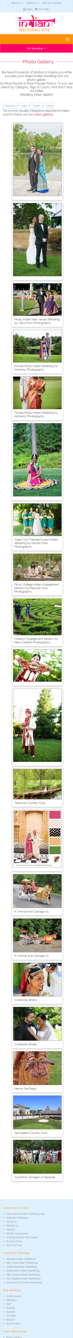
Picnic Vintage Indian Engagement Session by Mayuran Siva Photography (36, 588)
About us (11, 1221)
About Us (16, 3)
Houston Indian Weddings (21, 1258)
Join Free (43, 9)
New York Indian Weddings (22, 1262)
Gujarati (10, 1311)
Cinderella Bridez (25, 1000)
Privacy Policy (14, 1241)
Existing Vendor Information (22, 1237)
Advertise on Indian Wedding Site (25, 1213)
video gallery (43, 114)
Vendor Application (17, 1233)
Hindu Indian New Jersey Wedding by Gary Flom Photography (37, 321)
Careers (10, 1229)
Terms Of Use (14, 1245)
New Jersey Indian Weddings (23, 1274)
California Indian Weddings (21, 1266)
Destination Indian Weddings (23, 1270)
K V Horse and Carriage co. (31, 911)
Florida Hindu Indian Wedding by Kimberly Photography (36, 367)
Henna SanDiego (25, 1088)
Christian (11, 1315)
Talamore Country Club (29, 803)
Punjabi (10, 1307)
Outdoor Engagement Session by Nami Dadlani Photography (36, 640)
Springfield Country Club (30, 1133)
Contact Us (32, 3)
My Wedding (36, 48)
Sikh (8, 1304)
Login (29, 9)
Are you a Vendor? (52, 3)
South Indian (13, 1323)
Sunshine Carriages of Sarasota (34, 1177)
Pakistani (11, 1300)
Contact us (12, 1225)
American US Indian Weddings (24, 1282)
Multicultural (13, 1296)
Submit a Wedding (17, 1217)
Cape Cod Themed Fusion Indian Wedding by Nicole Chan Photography (36, 543)
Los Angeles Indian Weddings (23, 1278)
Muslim (10, 1319)
